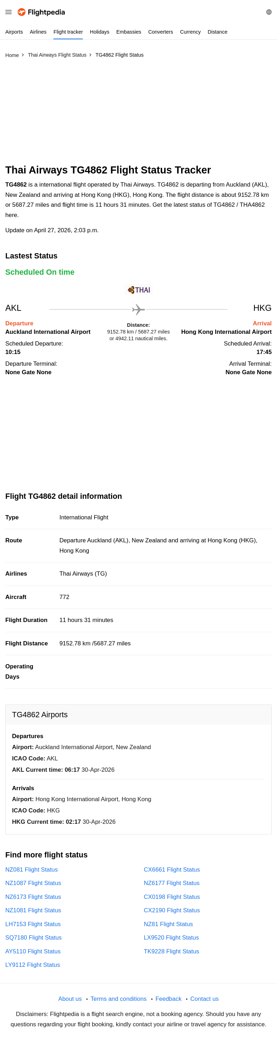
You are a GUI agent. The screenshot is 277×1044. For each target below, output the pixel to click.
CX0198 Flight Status (172, 897)
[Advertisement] (138, 114)
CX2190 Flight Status (172, 910)
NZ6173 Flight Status (33, 897)
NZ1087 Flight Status (33, 883)
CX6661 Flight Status (172, 869)
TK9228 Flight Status (172, 951)
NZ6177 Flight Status (172, 883)
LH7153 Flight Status (33, 924)
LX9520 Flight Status (171, 937)
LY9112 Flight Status (32, 965)
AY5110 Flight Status (32, 951)
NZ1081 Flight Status (33, 910)
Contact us (204, 998)
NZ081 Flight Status (31, 869)
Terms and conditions (119, 998)
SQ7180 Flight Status (33, 937)
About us (70, 998)
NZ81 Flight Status (168, 924)
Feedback (168, 998)
